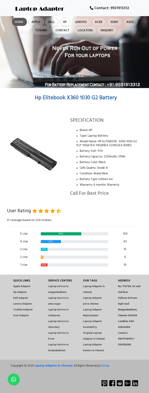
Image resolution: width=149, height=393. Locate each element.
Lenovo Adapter (22, 304)
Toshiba (41, 30)
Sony (114, 22)
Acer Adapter (21, 316)
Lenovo (81, 22)
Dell (51, 22)
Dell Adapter (20, 298)
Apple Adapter (21, 286)
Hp (65, 22)
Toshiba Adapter (23, 310)
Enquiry (107, 30)
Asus (130, 22)
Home (19, 22)
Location (85, 30)
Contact (62, 30)
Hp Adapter (20, 292)
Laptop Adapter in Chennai (53, 365)
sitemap (104, 365)
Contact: (109, 8)
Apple (35, 22)
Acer (98, 22)
